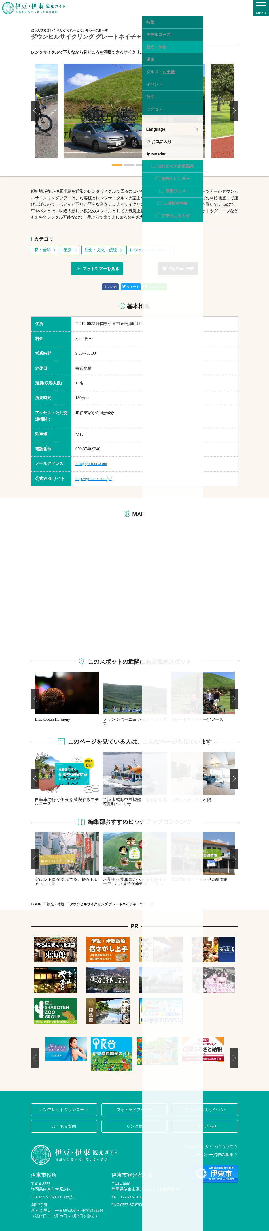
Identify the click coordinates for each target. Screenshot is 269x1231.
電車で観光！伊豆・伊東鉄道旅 (199, 879)
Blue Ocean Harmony (52, 719)
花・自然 (45, 250)
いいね (110, 287)
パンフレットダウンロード (64, 1109)
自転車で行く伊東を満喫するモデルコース (67, 801)
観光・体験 (55, 904)
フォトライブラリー (134, 1109)
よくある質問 (64, 1126)
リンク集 (134, 1126)
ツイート (130, 287)
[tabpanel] (134, 111)
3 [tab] (140, 165)
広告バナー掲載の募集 (215, 1155)
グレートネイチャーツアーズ (197, 719)
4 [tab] (152, 165)
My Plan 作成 (178, 269)
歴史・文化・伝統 (104, 250)
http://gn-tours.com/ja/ (93, 478)
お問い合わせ (205, 1126)
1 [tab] (117, 165)
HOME (36, 904)
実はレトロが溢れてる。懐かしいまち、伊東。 (67, 881)
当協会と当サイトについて (211, 1147)
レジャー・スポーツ (151, 250)
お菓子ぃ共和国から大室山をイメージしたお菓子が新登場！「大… (135, 881)
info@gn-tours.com (91, 463)
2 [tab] (129, 165)
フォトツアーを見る (97, 269)
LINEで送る (155, 287)
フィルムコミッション (205, 1109)
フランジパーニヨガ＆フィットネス (135, 721)
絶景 (71, 250)
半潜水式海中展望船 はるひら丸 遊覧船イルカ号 (135, 801)
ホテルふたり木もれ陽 (191, 799)
